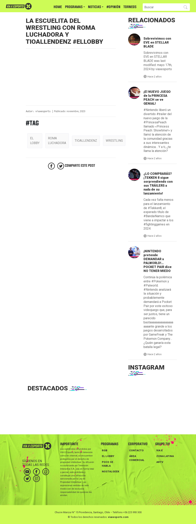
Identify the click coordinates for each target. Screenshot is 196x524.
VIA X (159, 450)
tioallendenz (86, 140)
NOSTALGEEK (110, 471)
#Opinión (113, 7)
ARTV (159, 462)
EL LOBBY (108, 456)
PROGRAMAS (74, 7)
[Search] (161, 7)
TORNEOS (129, 7)
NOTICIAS (94, 7)
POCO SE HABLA (107, 464)
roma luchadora (57, 140)
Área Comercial (136, 458)
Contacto (136, 450)
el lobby (35, 140)
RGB (104, 450)
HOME (58, 7)
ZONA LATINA (165, 456)
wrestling (114, 140)
